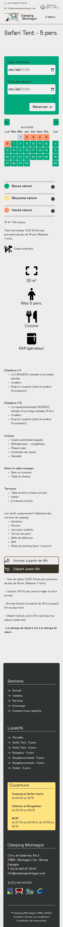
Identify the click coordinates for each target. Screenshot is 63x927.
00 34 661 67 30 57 (17, 3)
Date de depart (31, 87)
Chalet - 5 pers (21, 768)
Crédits (17, 917)
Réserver (42, 107)
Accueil (16, 690)
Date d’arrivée (31, 68)
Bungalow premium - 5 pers (28, 758)
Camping (17, 695)
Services (17, 700)
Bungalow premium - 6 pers (28, 763)
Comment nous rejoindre (26, 711)
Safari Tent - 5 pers (24, 742)
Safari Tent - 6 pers (24, 747)
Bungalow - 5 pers (23, 752)
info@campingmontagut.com (21, 8)
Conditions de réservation (31, 920)
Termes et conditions (36, 917)
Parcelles (18, 737)
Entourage (18, 705)
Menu (51, 17)
